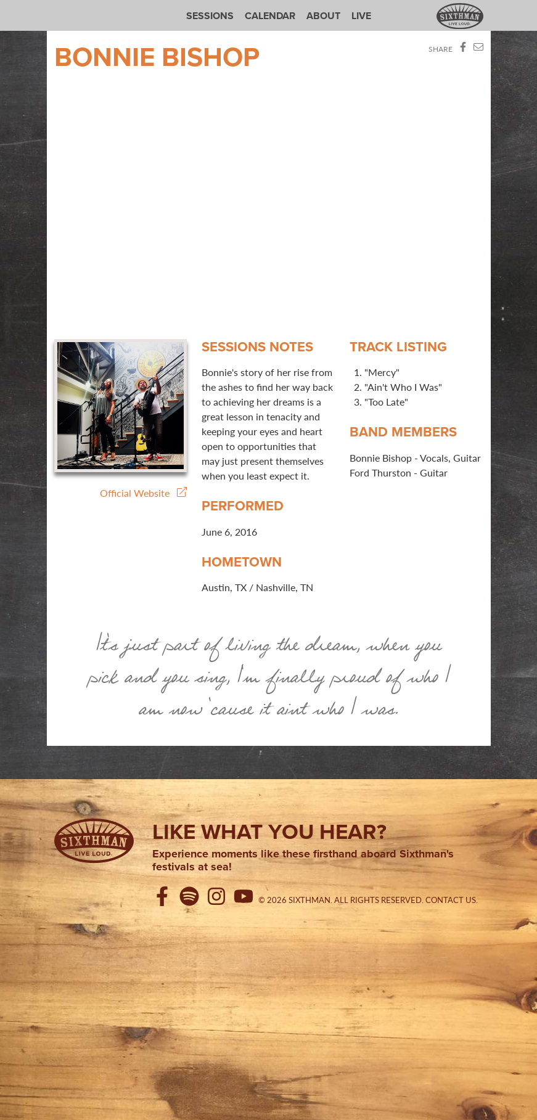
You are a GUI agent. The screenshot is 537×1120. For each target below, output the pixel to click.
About (323, 16)
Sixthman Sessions (83, 7)
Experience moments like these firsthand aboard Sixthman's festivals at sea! (303, 861)
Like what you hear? (269, 831)
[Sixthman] (94, 841)
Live (361, 16)
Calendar (270, 16)
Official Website (143, 493)
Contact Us (450, 899)
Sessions (210, 16)
